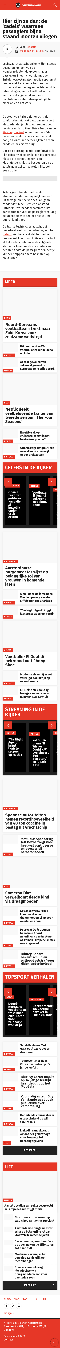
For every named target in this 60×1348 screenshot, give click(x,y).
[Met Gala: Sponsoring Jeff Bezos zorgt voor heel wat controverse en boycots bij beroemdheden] (10, 839)
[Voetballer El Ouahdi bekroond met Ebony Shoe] (30, 636)
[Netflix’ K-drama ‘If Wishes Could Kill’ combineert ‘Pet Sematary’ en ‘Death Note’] (40, 729)
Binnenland (10, 602)
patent (7, 234)
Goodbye (9, 1329)
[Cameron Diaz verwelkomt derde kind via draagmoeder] (30, 872)
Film (57, 733)
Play (6, 403)
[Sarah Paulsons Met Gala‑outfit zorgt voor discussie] (10, 1046)
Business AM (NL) (14, 1326)
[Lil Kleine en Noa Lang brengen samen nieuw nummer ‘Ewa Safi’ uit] (10, 690)
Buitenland (10, 355)
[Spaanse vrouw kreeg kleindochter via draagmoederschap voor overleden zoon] (10, 911)
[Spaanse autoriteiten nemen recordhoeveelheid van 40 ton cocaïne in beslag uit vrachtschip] (30, 794)
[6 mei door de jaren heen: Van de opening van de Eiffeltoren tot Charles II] (10, 594)
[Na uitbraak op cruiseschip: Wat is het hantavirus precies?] (10, 433)
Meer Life (40, 1285)
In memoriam (10, 1069)
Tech (6, 1143)
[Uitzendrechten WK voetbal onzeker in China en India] (10, 347)
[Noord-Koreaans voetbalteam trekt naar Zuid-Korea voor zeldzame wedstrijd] (30, 304)
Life (44, 1299)
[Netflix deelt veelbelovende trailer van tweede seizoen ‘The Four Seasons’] (30, 389)
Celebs (7, 650)
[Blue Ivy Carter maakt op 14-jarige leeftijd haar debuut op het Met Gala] (10, 1077)
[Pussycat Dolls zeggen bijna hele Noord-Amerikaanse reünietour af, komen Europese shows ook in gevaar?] (10, 930)
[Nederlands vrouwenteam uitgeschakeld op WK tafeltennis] (10, 1116)
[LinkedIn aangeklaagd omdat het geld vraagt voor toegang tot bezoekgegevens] (10, 1131)
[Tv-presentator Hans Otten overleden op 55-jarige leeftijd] (10, 1061)
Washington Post (13, 132)
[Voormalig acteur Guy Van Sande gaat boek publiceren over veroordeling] (10, 1096)
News (7, 318)
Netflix (8, 617)
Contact (8, 1339)
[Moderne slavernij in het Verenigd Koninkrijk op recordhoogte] (10, 675)
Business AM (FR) (37, 1326)
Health (7, 441)
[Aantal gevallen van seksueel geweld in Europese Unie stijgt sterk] (10, 362)
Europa (8, 370)
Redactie (31, 46)
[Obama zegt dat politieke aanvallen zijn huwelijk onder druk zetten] (10, 448)
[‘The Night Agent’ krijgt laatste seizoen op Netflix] (10, 610)
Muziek (7, 698)
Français (9, 1313)
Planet (26, 1299)
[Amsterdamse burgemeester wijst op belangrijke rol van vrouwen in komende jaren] (30, 547)
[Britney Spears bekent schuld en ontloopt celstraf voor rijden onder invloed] (10, 954)
